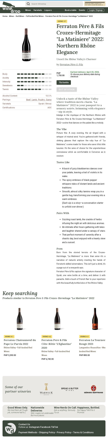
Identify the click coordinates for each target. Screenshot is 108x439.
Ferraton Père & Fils (71, 64)
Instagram (34, 427)
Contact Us (24, 424)
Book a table (70, 10)
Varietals (37, 10)
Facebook (45, 427)
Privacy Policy (64, 432)
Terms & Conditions (83, 432)
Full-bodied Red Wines (35, 16)
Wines (28, 10)
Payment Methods (28, 432)
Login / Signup (96, 10)
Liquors (48, 10)
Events (82, 10)
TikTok (54, 427)
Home (5, 16)
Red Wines (20, 16)
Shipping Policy (47, 432)
